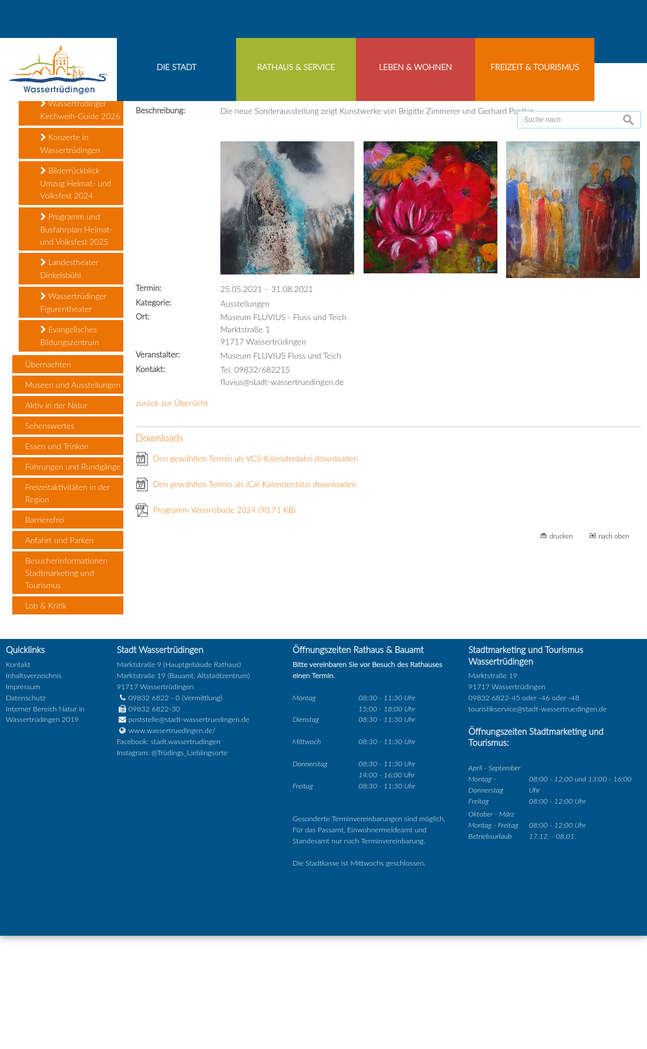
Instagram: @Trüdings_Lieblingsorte (172, 853)
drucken (561, 637)
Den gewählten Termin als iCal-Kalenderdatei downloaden (255, 585)
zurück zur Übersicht (172, 504)
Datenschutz (26, 798)
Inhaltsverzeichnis (33, 776)
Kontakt (18, 765)
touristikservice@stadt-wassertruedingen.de (537, 809)
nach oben (613, 637)
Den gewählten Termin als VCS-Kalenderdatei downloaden (255, 559)
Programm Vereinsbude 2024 (224, 611)
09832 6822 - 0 (148, 798)
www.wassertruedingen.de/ (172, 831)
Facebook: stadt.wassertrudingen (168, 842)
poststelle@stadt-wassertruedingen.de (189, 820)
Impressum (23, 787)
